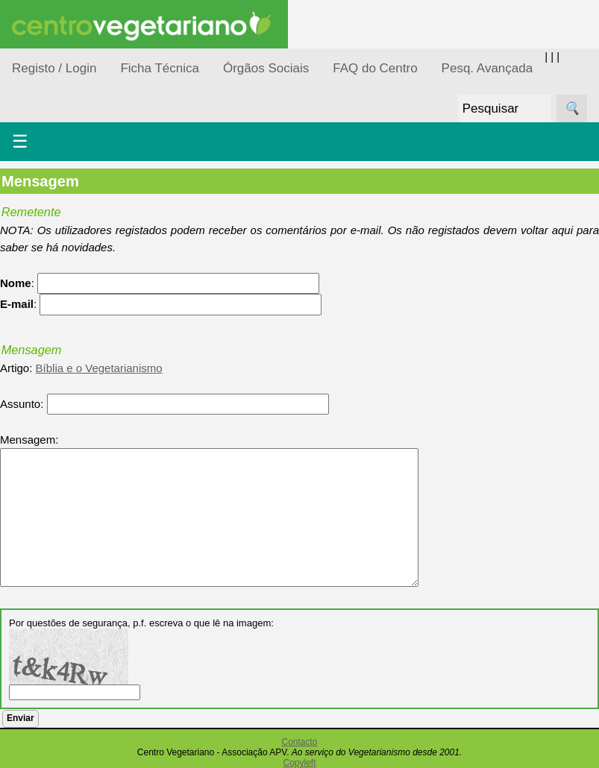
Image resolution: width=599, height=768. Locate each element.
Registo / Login (54, 68)
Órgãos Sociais (266, 68)
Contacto (299, 742)
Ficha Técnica (159, 68)
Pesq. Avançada (487, 68)
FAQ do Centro (375, 68)
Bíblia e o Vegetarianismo (99, 368)
